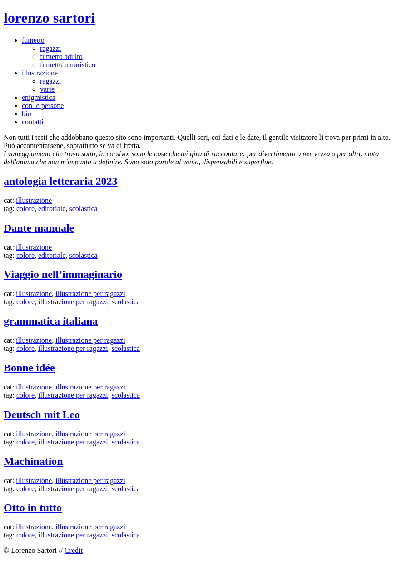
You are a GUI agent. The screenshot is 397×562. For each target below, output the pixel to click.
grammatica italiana (51, 321)
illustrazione (40, 73)
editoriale (51, 208)
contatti (33, 122)
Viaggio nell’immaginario (63, 274)
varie (47, 89)
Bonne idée (29, 368)
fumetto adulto (61, 56)
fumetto (33, 40)
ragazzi (50, 48)
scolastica (83, 208)
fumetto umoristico (67, 65)
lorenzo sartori (49, 18)
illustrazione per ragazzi (90, 293)
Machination (33, 461)
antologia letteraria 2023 (61, 181)
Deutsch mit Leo (42, 414)
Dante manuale (39, 228)
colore (25, 208)
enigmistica (38, 97)
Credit (74, 550)
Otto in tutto (33, 507)
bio (26, 114)
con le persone (43, 105)
